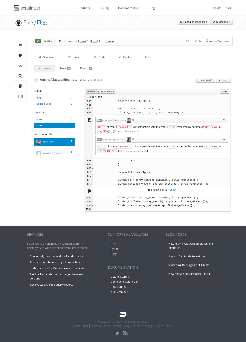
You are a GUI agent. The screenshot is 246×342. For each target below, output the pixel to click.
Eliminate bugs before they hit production (55, 262)
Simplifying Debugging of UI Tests (188, 265)
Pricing (104, 8)
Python (115, 248)
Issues (91, 91)
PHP (113, 243)
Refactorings (118, 286)
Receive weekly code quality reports (51, 284)
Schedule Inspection (193, 21)
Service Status (163, 326)
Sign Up (217, 8)
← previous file (205, 80)
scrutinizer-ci (115, 321)
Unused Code (54, 103)
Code (224, 91)
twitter (117, 333)
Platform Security (142, 326)
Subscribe (221, 21)
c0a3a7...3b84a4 (89, 40)
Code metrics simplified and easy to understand (59, 268)
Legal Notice (80, 326)
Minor (54, 125)
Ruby (114, 254)
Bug (54, 97)
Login (227, 8)
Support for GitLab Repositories (187, 256)
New (65, 68)
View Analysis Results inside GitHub (189, 274)
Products (83, 8)
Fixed (86, 68)
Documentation (128, 8)
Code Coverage (106, 91)
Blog (152, 8)
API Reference (119, 292)
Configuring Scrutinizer (124, 281)
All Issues (45, 68)
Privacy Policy (121, 326)
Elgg (42, 22)
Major (54, 119)
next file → (223, 80)
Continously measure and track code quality (56, 256)
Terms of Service (101, 326)
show (173, 189)
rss (125, 333)
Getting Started (120, 276)
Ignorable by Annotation (128, 131)
